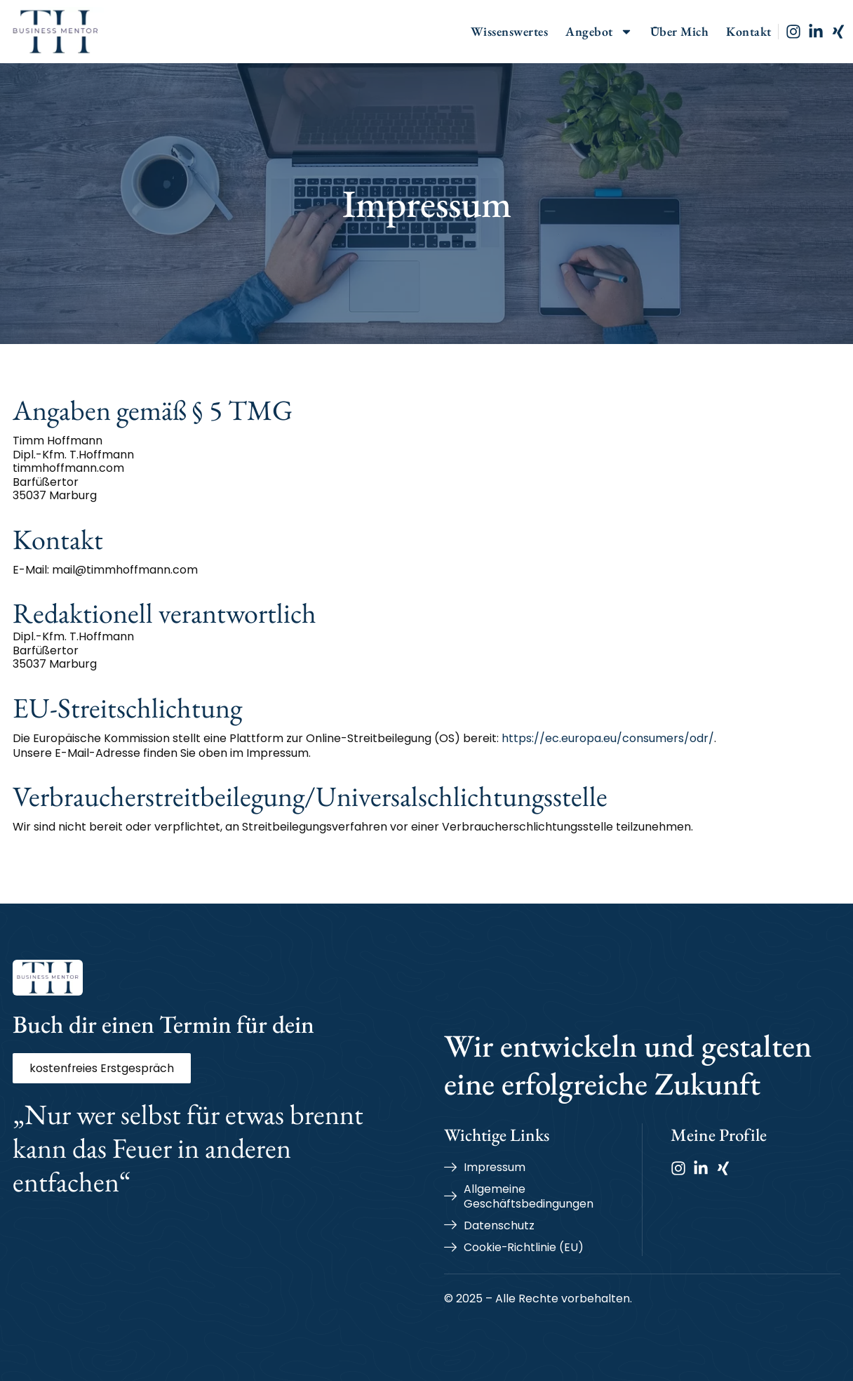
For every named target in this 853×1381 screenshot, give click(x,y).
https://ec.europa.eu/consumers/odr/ (608, 738)
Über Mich (679, 31)
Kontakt (749, 31)
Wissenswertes (510, 31)
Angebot (599, 31)
